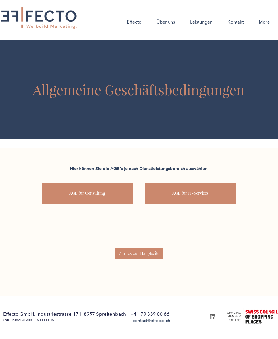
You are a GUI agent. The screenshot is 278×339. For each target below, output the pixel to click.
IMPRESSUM (45, 320)
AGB (5, 320)
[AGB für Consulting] (87, 193)
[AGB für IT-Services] (190, 193)
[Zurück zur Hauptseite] (139, 253)
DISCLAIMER (22, 320)
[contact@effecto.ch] (151, 320)
